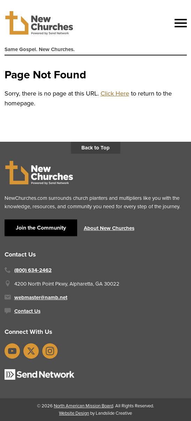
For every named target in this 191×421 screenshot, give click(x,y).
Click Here (115, 93)
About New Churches (109, 228)
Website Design (74, 413)
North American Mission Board (83, 405)
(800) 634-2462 (33, 270)
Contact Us (27, 311)
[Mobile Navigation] (179, 23)
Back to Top (95, 148)
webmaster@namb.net (40, 297)
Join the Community (41, 228)
